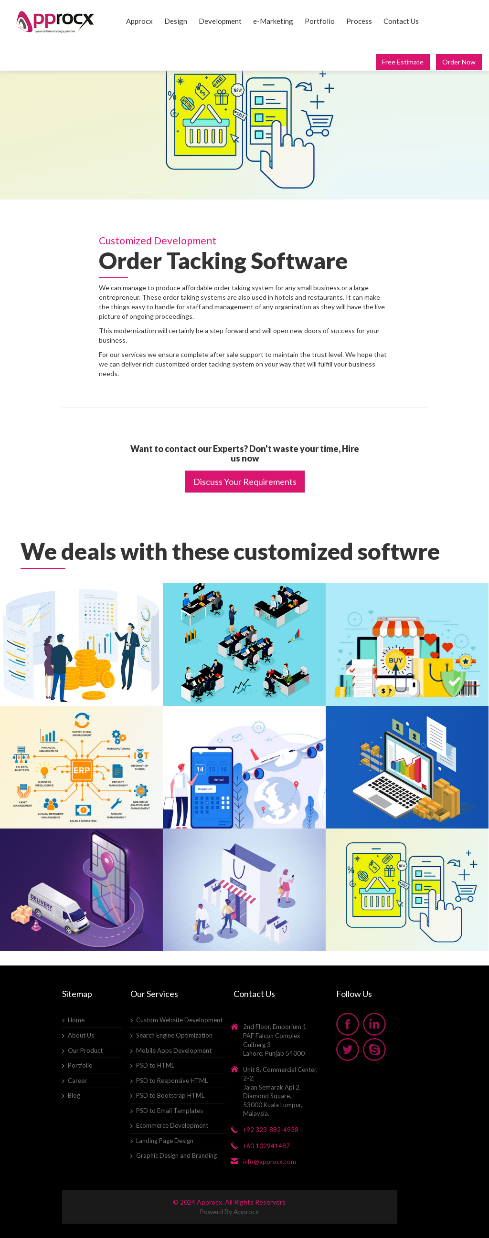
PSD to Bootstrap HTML (170, 1095)
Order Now (459, 62)
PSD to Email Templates (169, 1110)
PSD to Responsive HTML (172, 1080)
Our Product (85, 1050)
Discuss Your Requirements (245, 481)
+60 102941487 (266, 1146)
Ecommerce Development (172, 1125)
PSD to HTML (155, 1065)
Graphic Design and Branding (176, 1155)
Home (76, 1020)
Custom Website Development (179, 1020)
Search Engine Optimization (174, 1035)
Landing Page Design (164, 1140)
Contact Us (401, 21)
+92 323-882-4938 (270, 1129)
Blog (74, 1095)
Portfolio (320, 21)
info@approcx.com (269, 1161)
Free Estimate (403, 62)
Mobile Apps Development (174, 1050)
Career (77, 1080)
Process (359, 21)
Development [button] (220, 21)
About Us (81, 1035)
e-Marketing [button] (273, 21)
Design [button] (175, 21)
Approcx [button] (139, 21)
